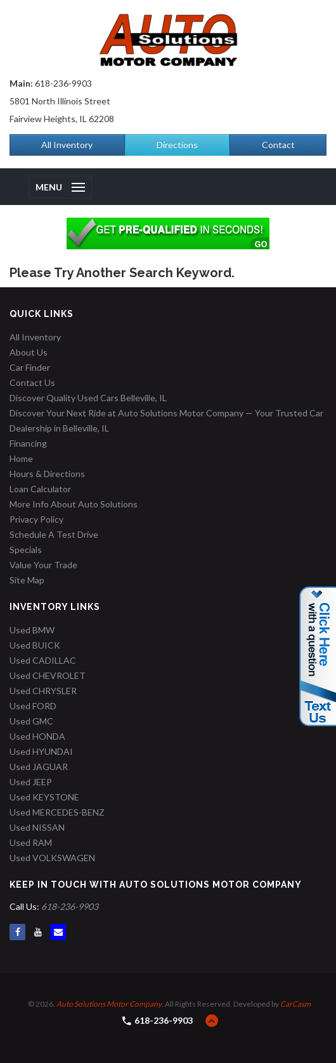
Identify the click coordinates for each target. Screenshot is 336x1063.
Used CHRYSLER (43, 690)
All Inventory (67, 144)
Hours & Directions (47, 473)
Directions (177, 144)
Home (21, 458)
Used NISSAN (37, 827)
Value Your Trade (43, 564)
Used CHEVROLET (48, 675)
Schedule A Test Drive (54, 534)
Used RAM (31, 842)
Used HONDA (37, 736)
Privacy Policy (36, 519)
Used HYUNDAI (41, 751)
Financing (28, 443)
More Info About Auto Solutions (74, 504)
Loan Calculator (40, 488)
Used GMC (31, 721)
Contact (278, 144)
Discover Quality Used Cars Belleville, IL (88, 397)
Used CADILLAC (43, 660)
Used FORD (33, 705)
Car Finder (30, 367)
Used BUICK (35, 645)
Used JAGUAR (39, 766)
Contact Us (32, 382)
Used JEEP (31, 781)
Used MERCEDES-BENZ (57, 812)
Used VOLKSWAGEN (52, 857)
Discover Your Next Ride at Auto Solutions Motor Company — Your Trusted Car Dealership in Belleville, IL (166, 420)
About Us (29, 352)
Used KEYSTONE (44, 797)
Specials (26, 549)
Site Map (27, 580)
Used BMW (32, 630)
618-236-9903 (63, 83)
